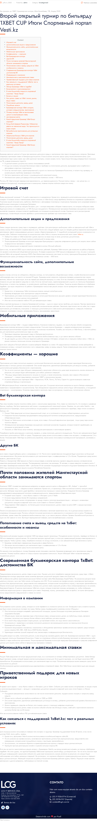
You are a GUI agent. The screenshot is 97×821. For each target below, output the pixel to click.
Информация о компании (15, 75)
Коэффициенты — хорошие (16, 54)
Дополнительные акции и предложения (21, 44)
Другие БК (10, 58)
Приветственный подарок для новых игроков (22, 79)
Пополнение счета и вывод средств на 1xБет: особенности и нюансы (22, 66)
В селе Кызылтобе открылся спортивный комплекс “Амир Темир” (21, 92)
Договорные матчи (13, 117)
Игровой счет (11, 42)
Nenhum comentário (89, 3)
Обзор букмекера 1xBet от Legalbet (18, 86)
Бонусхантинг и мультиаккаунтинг (18, 89)
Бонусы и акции (12, 96)
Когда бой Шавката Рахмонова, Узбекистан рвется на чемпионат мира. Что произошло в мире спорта (22, 126)
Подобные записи (13, 105)
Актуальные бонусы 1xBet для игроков (20, 135)
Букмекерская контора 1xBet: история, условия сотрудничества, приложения (20, 108)
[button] (48, 820)
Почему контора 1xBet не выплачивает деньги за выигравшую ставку (20, 113)
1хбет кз (80, 234)
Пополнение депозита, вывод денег (19, 103)
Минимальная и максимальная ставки (20, 77)
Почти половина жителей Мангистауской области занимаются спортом (21, 62)
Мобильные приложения (15, 51)
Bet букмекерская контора (15, 56)
